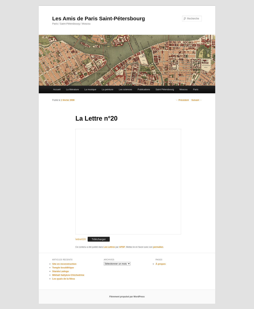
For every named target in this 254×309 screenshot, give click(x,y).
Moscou (184, 89)
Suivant (196, 100)
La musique (90, 89)
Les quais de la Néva (63, 278)
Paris (195, 89)
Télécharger (99, 239)
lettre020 (80, 239)
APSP (122, 247)
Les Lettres (109, 247)
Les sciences (125, 89)
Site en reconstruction (64, 264)
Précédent (182, 100)
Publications (144, 89)
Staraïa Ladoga (60, 271)
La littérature (72, 89)
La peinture (107, 89)
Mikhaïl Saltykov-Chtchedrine (68, 275)
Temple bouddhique (63, 267)
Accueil (57, 89)
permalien (158, 247)
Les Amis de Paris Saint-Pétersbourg (98, 18)
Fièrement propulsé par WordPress (127, 296)
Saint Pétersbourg (165, 89)
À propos (161, 264)
